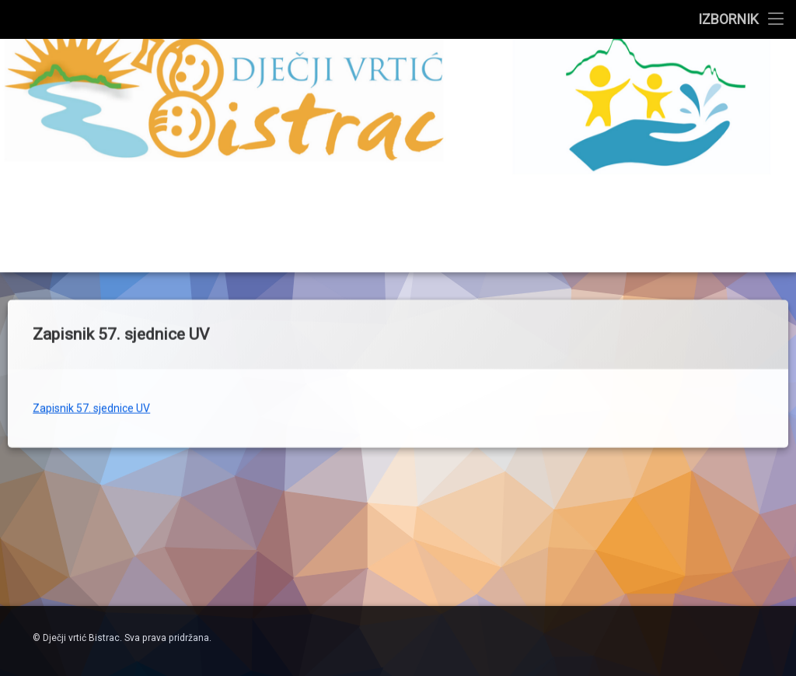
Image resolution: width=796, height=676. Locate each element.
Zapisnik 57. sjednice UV (91, 376)
